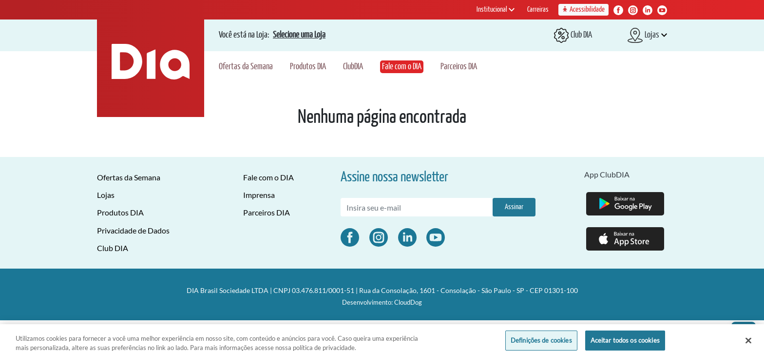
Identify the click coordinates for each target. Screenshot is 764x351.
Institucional (496, 9)
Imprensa (259, 194)
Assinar (514, 207)
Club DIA (112, 248)
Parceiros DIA (458, 66)
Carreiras (538, 9)
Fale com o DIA (401, 66)
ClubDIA (353, 66)
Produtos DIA (308, 66)
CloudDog (408, 302)
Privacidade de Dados (133, 230)
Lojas (106, 194)
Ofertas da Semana (246, 66)
